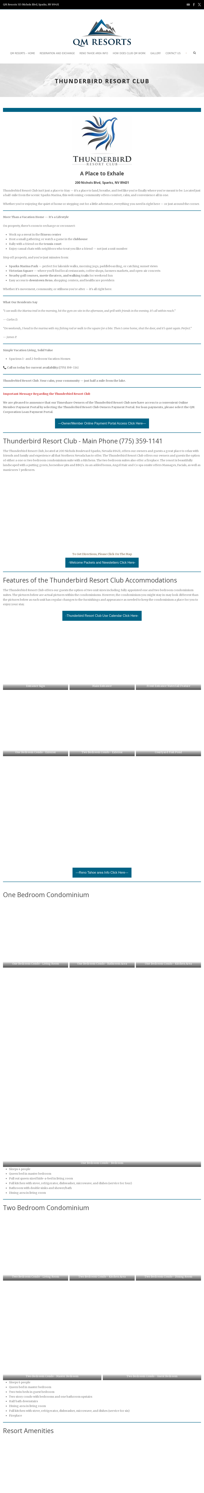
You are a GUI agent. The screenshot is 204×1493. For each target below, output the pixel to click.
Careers (37, 1478)
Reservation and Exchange (57, 53)
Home (7, 1478)
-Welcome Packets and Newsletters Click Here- (102, 562)
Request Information (62, 1478)
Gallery (155, 53)
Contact (21, 1478)
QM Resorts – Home (22, 53)
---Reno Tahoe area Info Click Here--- (102, 829)
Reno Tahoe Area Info (93, 53)
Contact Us (173, 53)
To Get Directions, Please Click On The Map (102, 554)
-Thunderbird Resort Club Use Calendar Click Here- (102, 615)
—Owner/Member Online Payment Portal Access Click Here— (102, 423)
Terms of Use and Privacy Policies (104, 1478)
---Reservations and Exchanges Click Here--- (102, 1370)
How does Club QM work (129, 53)
